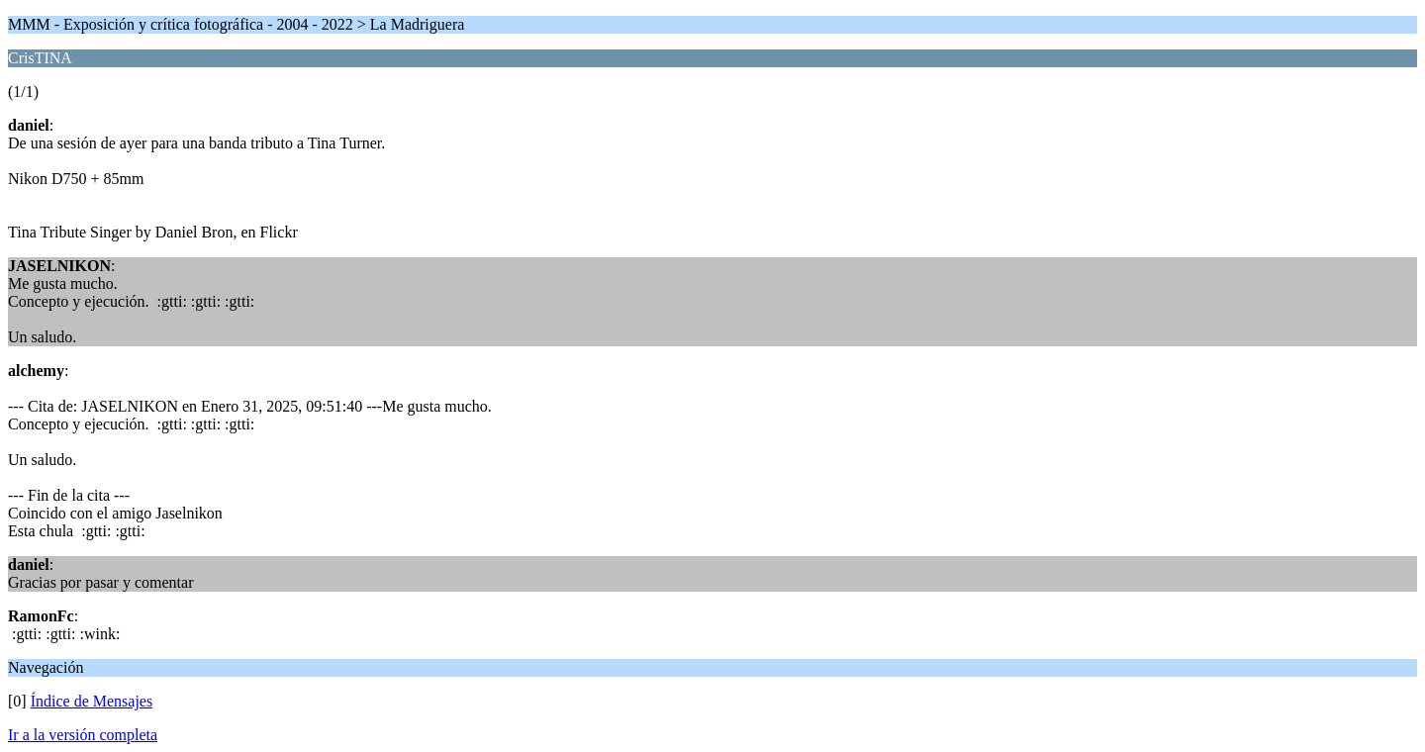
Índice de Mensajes (92, 701)
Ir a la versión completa (82, 734)
